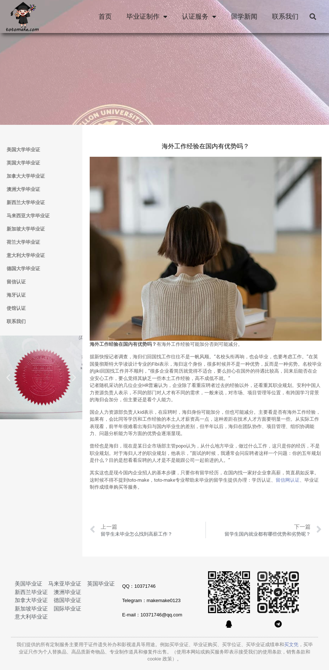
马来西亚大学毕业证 (28, 215)
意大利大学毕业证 (26, 255)
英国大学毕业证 (23, 163)
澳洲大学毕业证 (23, 189)
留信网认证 (288, 480)
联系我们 (285, 16)
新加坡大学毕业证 (26, 229)
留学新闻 (244, 16)
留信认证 (16, 282)
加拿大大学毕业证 (26, 176)
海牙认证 (16, 295)
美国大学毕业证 (23, 149)
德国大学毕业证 (23, 268)
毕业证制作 (146, 16)
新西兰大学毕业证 (26, 202)
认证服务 (199, 16)
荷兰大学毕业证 (23, 242)
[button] (313, 17)
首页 (105, 16)
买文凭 (291, 644)
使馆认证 (16, 308)
